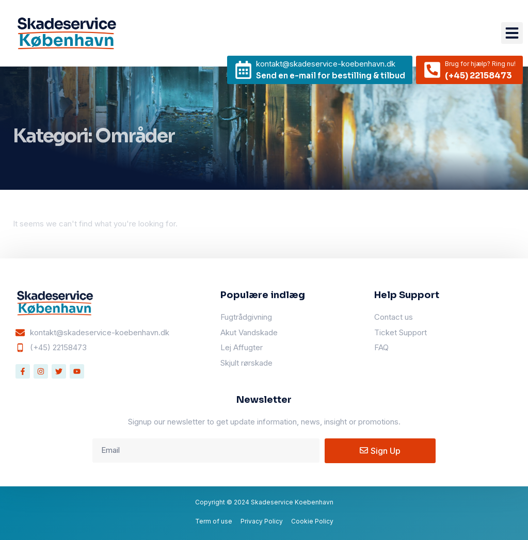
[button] (512, 33)
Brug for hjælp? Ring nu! (480, 64)
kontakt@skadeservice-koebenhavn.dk (325, 64)
